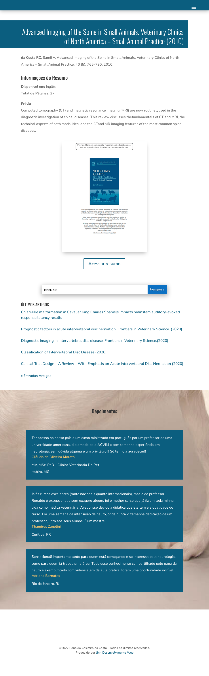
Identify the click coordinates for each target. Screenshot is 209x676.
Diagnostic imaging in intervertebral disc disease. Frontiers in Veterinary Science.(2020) (94, 340)
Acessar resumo (104, 264)
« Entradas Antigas (36, 375)
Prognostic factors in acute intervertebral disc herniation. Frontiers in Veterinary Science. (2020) (101, 329)
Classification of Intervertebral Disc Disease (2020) (64, 352)
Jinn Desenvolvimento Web (114, 653)
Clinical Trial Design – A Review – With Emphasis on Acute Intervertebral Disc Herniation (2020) (102, 363)
